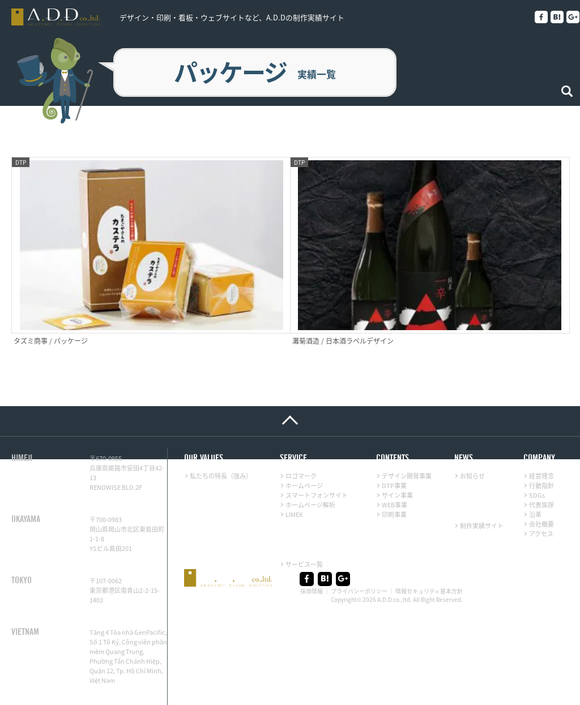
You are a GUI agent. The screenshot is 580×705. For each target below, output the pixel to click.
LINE (23, 685)
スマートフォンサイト (316, 453)
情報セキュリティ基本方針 (429, 548)
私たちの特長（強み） (221, 434)
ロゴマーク (301, 434)
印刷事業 (394, 472)
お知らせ (472, 434)
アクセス (541, 492)
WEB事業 (394, 463)
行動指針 (541, 443)
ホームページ (304, 443)
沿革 (535, 472)
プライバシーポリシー (359, 548)
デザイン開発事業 (407, 434)
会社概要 (541, 482)
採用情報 (311, 548)
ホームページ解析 (310, 463)
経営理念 (541, 434)
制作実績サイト (482, 484)
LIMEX (293, 472)
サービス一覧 (304, 522)
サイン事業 (397, 453)
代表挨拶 (541, 463)
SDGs (537, 453)
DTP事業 (394, 443)
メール (70, 685)
